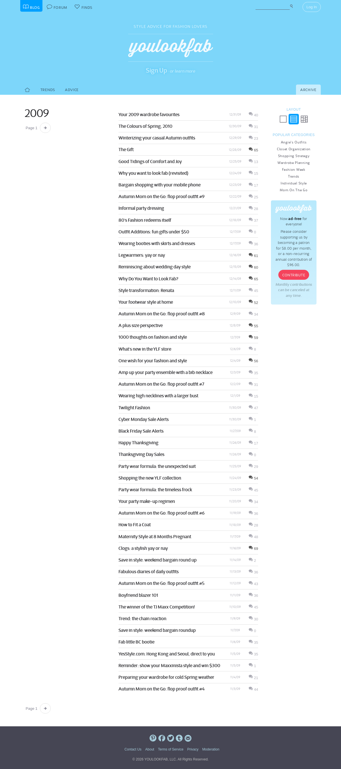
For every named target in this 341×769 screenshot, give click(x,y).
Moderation (210, 749)
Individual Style (294, 183)
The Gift (126, 149)
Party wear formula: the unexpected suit (157, 466)
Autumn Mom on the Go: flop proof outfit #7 (161, 384)
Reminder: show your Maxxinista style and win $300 (169, 665)
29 (253, 466)
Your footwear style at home (146, 302)
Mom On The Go (293, 190)
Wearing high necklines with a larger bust (158, 395)
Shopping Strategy (294, 156)
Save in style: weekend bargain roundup (157, 630)
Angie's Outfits (294, 142)
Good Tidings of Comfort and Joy (150, 161)
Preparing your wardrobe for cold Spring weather (166, 677)
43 (253, 584)
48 (253, 537)
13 (253, 162)
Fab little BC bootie (136, 642)
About (149, 749)
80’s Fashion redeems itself (145, 220)
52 (253, 303)
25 (253, 197)
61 (253, 256)
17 (253, 185)
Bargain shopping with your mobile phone (160, 185)
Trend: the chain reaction (142, 618)
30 (253, 619)
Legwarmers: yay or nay (142, 255)
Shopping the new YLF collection (150, 478)
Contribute (293, 275)
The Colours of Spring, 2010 (145, 126)
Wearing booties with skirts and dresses (157, 243)
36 (253, 244)
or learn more (182, 71)
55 (253, 326)
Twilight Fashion (134, 407)
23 (253, 138)
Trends (47, 89)
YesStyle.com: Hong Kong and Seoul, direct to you (167, 654)
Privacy (192, 749)
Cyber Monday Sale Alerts (144, 419)
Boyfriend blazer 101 (138, 595)
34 (253, 314)
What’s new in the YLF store (145, 349)
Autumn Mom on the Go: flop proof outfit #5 (162, 583)
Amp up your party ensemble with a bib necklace (166, 372)
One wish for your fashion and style (153, 360)
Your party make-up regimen (147, 501)
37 (253, 220)
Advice (72, 89)
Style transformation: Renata (146, 290)
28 (253, 209)
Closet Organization (294, 149)
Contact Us (132, 749)
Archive (308, 89)
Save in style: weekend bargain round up (158, 560)
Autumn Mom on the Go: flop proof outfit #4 (162, 689)
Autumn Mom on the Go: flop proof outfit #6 (162, 513)
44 (253, 689)
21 (253, 678)
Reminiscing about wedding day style (155, 267)
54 (253, 478)
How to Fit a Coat (135, 524)
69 (253, 548)
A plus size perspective (141, 325)
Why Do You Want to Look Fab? (148, 278)
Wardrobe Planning (293, 163)
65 (253, 150)
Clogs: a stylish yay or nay (143, 548)
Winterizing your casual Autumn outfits (157, 138)
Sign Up (156, 70)
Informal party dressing (141, 208)
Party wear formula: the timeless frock (155, 489)
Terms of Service (170, 749)
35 (253, 373)
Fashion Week (293, 169)
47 (253, 408)
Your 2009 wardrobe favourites (149, 114)
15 (253, 173)
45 (253, 291)
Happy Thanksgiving (138, 442)
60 (253, 267)
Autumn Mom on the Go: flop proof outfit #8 (162, 313)
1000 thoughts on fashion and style (153, 337)
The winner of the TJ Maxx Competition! (157, 607)
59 (253, 338)
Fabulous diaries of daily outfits (149, 571)
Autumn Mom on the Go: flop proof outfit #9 (162, 196)
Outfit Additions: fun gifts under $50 (154, 232)
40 (253, 115)
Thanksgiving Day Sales (141, 454)
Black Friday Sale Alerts (141, 431)
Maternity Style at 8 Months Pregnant (155, 536)
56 (253, 361)
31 (253, 127)
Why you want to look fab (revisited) (153, 173)
